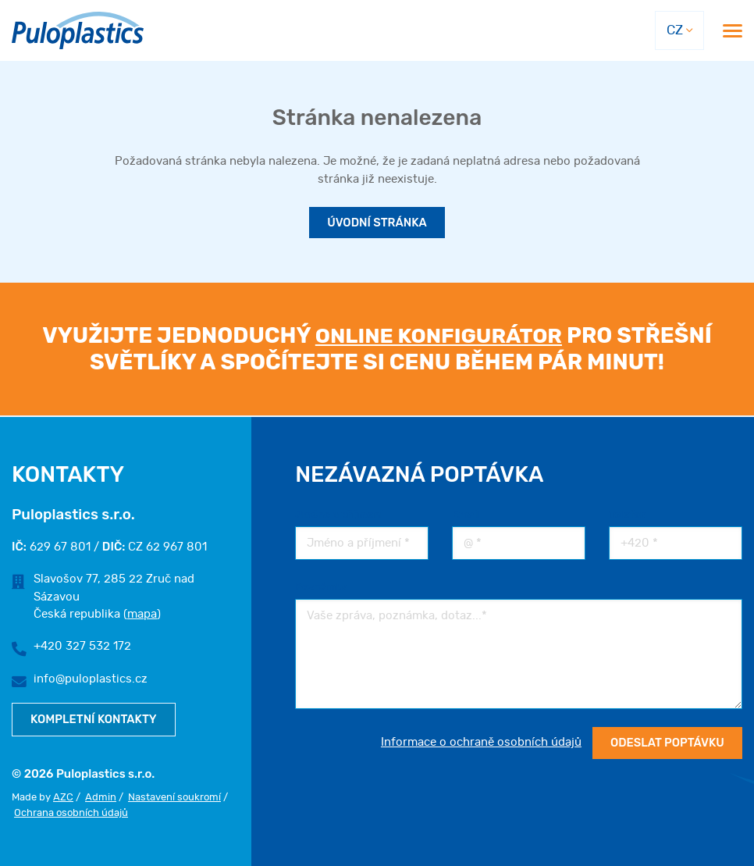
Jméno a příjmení (339, 513)
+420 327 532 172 (82, 646)
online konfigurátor (438, 336)
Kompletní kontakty (94, 718)
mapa (140, 613)
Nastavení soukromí (174, 798)
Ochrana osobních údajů (71, 813)
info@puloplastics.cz (91, 678)
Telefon (628, 513)
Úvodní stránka (377, 223)
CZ (674, 30)
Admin (100, 798)
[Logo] (78, 30)
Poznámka (321, 586)
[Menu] (732, 30)
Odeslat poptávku (666, 743)
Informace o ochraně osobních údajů (479, 742)
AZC (63, 798)
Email (466, 513)
